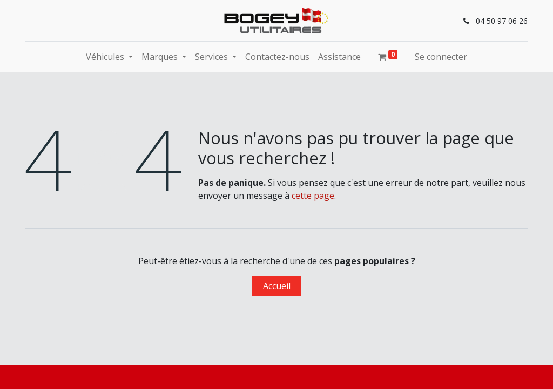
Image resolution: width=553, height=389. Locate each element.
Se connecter (441, 57)
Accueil (277, 286)
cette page (313, 196)
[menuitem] (277, 57)
